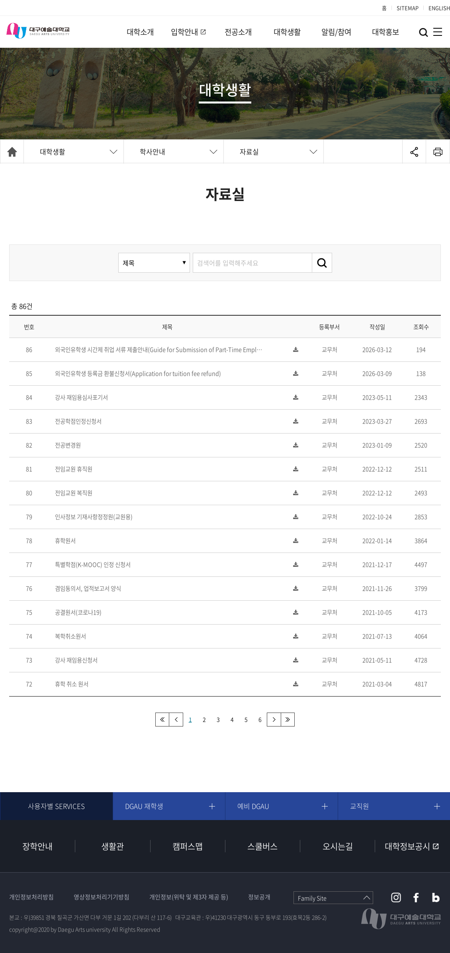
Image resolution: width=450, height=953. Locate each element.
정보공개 (259, 896)
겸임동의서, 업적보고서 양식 (88, 588)
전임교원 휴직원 (73, 469)
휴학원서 (65, 540)
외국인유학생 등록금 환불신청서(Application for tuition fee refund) (138, 373)
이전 (176, 719)
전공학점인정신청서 (78, 421)
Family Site (312, 898)
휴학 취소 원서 (71, 684)
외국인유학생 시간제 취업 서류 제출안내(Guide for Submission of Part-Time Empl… (158, 349)
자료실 (249, 151)
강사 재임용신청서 (76, 660)
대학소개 (140, 31)
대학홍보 (385, 31)
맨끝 (288, 719)
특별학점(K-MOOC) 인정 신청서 (93, 564)
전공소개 (238, 31)
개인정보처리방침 (31, 896)
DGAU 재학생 (144, 806)
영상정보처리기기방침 (101, 896)
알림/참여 (336, 31)
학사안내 (152, 151)
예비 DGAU (253, 806)
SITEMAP (408, 8)
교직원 (359, 806)
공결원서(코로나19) (78, 612)
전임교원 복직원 (73, 492)
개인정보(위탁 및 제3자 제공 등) (188, 896)
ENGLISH (439, 8)
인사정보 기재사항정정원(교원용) (94, 516)
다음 (274, 719)
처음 (162, 719)
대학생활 (287, 31)
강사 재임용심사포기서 (81, 397)
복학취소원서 (70, 636)
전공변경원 (68, 445)
